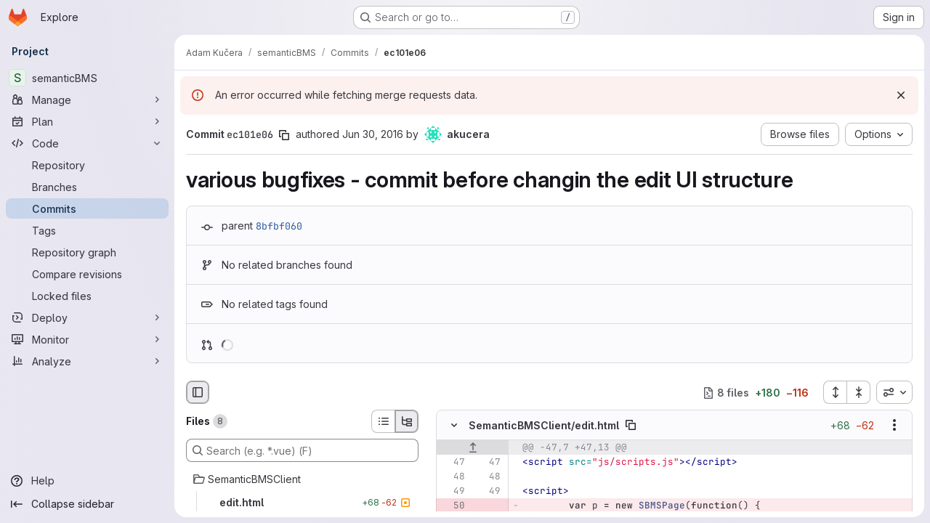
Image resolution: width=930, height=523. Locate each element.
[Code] (87, 143)
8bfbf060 (279, 225)
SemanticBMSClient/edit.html (544, 425)
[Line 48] (452, 477)
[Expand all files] (834, 392)
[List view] (383, 421)
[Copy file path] (630, 425)
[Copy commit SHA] (284, 135)
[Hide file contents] (454, 425)
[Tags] (87, 230)
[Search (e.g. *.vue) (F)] (302, 450)
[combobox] (894, 392)
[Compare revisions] (87, 274)
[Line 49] (452, 492)
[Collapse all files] (858, 392)
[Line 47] (452, 462)
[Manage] (87, 99)
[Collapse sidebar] (87, 504)
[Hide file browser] (197, 392)
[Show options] (894, 425)
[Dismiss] (901, 95)
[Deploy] (87, 317)
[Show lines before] (473, 448)
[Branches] (87, 187)
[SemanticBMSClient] (302, 479)
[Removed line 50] (452, 506)
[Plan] (87, 121)
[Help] (87, 481)
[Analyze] (87, 361)
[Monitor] (87, 339)
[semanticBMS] (87, 78)
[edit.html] (302, 502)
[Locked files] (87, 295)
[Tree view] (406, 421)
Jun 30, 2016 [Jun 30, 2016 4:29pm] (372, 134)
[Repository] (87, 165)
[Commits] (87, 208)
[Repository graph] (87, 252)
